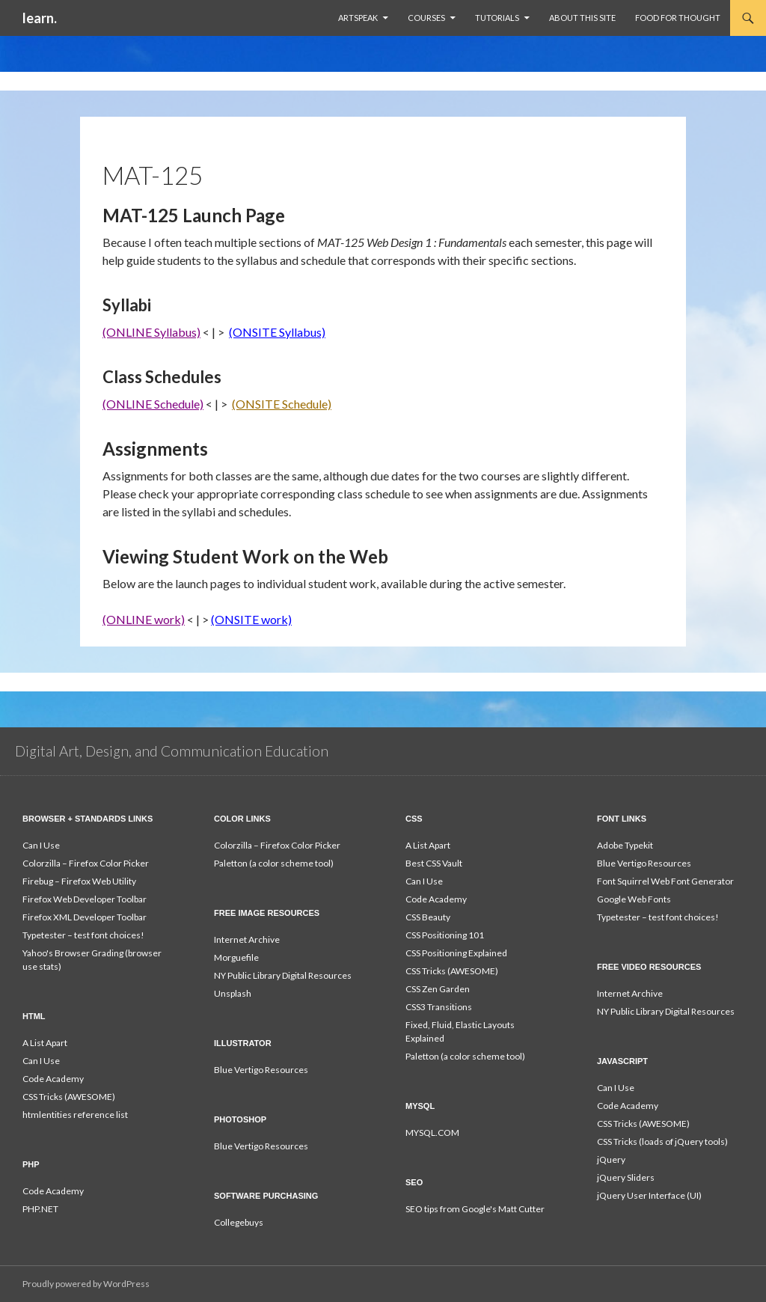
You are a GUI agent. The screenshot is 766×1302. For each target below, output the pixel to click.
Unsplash (232, 993)
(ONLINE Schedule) (152, 404)
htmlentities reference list (75, 1114)
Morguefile (236, 957)
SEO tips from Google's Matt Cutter (475, 1208)
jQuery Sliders (626, 1177)
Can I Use (41, 845)
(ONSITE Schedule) (281, 404)
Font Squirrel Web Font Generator (665, 881)
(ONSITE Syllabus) (277, 332)
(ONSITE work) (251, 619)
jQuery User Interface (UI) (649, 1195)
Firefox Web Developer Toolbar (84, 899)
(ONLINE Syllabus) (151, 332)
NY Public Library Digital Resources (283, 975)
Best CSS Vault (433, 863)
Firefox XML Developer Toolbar (84, 917)
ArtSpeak (358, 17)
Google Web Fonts (634, 899)
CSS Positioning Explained (456, 953)
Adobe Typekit (625, 845)
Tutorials (497, 17)
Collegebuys (238, 1222)
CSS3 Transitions (438, 1006)
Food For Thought (677, 17)
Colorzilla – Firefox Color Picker (85, 863)
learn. (39, 18)
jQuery (611, 1159)
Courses (426, 17)
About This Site (582, 17)
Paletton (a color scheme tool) (274, 863)
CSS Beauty (427, 917)
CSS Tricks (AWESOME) (451, 971)
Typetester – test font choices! (83, 935)
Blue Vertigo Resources (644, 863)
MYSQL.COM (432, 1132)
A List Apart (427, 845)
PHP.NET (40, 1208)
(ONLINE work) (143, 619)
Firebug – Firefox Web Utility (79, 881)
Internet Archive (247, 939)
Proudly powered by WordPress (86, 1283)
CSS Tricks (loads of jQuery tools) (662, 1141)
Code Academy (436, 899)
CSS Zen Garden (437, 988)
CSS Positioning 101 (444, 935)
